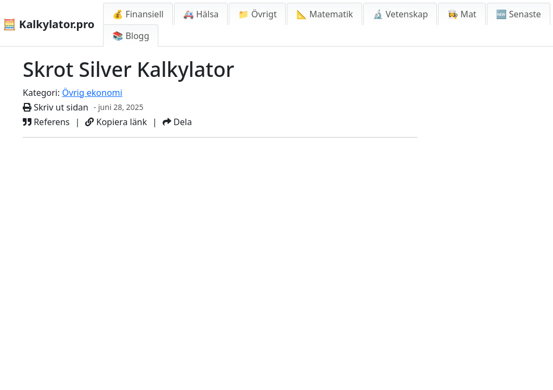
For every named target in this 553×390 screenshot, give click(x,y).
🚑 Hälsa (201, 14)
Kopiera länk (116, 122)
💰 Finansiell (137, 14)
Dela (177, 122)
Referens (46, 122)
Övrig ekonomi (92, 93)
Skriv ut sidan (55, 107)
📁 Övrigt (257, 14)
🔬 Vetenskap (400, 14)
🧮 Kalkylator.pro (48, 24)
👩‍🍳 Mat (461, 14)
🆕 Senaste (518, 14)
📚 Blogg (130, 36)
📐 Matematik (324, 14)
